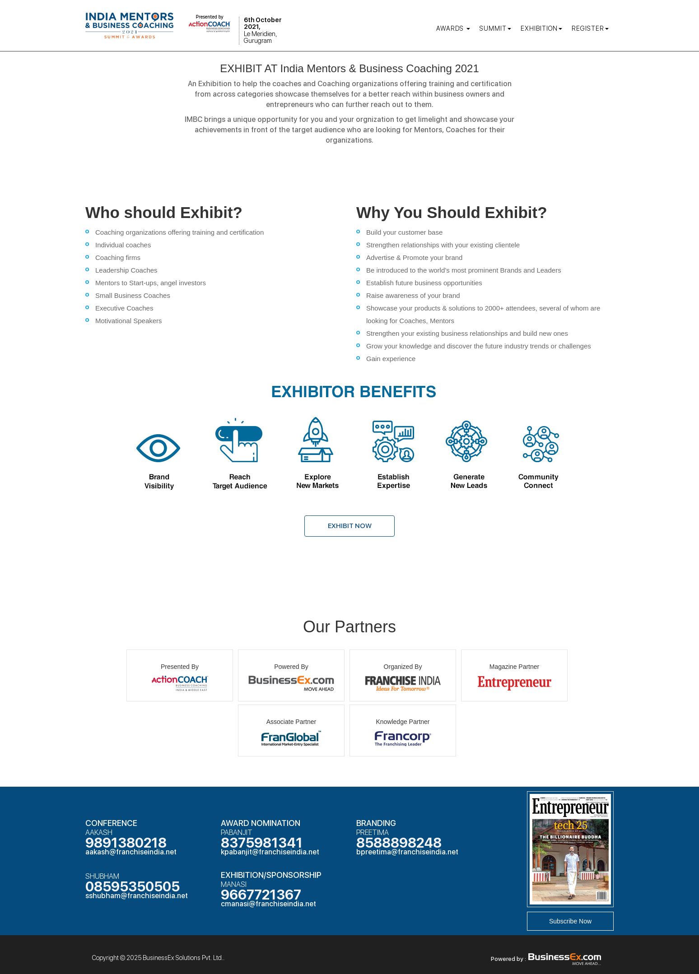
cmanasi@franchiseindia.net (268, 904)
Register (590, 28)
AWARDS (453, 28)
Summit (495, 28)
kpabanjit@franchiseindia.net (270, 852)
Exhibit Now (350, 526)
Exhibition (541, 28)
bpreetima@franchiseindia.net (407, 852)
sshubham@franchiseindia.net (136, 895)
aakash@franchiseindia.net (131, 852)
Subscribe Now (570, 921)
